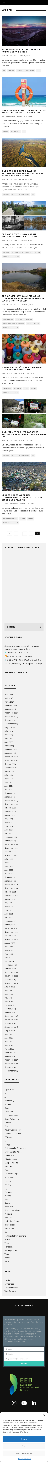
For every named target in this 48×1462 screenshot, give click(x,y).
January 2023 (10, 841)
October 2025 (10, 720)
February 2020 (10, 965)
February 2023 (10, 837)
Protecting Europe (11, 1221)
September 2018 (11, 1027)
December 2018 (11, 1016)
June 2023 (8, 822)
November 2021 (11, 888)
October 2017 (10, 1067)
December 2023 (11, 801)
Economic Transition (12, 1134)
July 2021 (8, 903)
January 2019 (9, 1012)
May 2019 (8, 998)
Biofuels (7, 1104)
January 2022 (10, 881)
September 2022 (11, 855)
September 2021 (11, 896)
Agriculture (8, 319)
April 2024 (8, 786)
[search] (40, 627)
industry (7, 1181)
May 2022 (8, 866)
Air (5, 1093)
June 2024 (8, 779)
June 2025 (8, 735)
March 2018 (9, 1049)
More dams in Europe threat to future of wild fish (22, 50)
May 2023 (8, 826)
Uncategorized (10, 1250)
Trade (26, 388)
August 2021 (9, 899)
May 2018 (8, 1042)
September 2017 (11, 1071)
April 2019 (8, 1001)
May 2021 (8, 910)
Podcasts (8, 1214)
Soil (6, 1232)
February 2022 (10, 877)
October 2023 (10, 808)
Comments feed (11, 1288)
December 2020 (11, 928)
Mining (7, 1199)
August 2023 (9, 815)
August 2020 (9, 943)
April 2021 (8, 914)
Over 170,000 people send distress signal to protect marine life (24, 111)
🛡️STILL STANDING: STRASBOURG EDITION (22, 660)
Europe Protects (11, 1163)
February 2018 (10, 1053)
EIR (4, 70)
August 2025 (9, 727)
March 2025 (9, 746)
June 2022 (8, 863)
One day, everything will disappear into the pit (23, 664)
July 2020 (8, 947)
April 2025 (8, 742)
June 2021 (8, 906)
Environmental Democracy (15, 1148)
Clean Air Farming (11, 1119)
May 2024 (8, 782)
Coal (6, 1126)
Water (19, 70)
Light (6, 1188)
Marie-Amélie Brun (10, 116)
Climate (7, 1123)
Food (6, 1170)
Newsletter (8, 1207)
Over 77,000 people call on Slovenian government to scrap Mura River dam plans (23, 173)
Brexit (6, 1108)
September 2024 (11, 768)
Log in (7, 1280)
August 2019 (9, 987)
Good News (9, 1177)
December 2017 (11, 1060)
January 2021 (9, 925)
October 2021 (10, 892)
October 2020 (10, 936)
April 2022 (8, 870)
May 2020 (8, 954)
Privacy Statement (24, 1459)
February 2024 (10, 793)
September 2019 (11, 983)
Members (8, 1192)
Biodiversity (9, 1101)
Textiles (7, 1239)
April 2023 (8, 830)
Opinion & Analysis (12, 1210)
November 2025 (11, 717)
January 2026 (10, 709)
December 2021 (11, 885)
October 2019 (10, 980)
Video (6, 1254)
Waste (29, 323)
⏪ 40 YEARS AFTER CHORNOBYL (18, 656)
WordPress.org (10, 1291)
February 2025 (10, 749)
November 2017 (11, 1064)
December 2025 (11, 713)
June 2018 (8, 1038)
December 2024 (11, 757)
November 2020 (11, 932)
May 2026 (8, 695)
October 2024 (10, 764)
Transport (8, 1247)
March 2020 (9, 961)
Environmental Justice (13, 1152)
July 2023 (8, 819)
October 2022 (10, 852)
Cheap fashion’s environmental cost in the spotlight (22, 368)
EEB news (8, 1137)
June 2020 (8, 950)
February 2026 (10, 705)
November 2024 (11, 760)
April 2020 (8, 958)
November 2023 (11, 804)
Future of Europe (11, 1174)
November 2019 (11, 976)
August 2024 (9, 771)
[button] (44, 1415)
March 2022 (9, 874)
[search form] (24, 627)
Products (8, 1218)
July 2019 (8, 991)
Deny (24, 1446)
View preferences (24, 1453)
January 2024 (10, 797)
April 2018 (8, 1045)
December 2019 (11, 972)
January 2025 (9, 753)
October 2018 (10, 1023)
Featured (8, 1166)
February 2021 (10, 921)
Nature (11, 70)
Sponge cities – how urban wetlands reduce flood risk (20, 235)
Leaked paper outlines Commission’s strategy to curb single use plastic (22, 497)
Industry (17, 388)
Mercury (7, 1196)
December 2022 (11, 844)
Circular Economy (10, 518)
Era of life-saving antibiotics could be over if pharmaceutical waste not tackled (23, 298)
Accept (24, 1439)
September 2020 (11, 939)
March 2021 (9, 917)
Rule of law (9, 1229)
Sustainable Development (22, 252)
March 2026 (9, 702)
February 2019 (10, 1009)
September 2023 (11, 812)
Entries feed (9, 1284)
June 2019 (8, 994)
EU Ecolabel (9, 1155)
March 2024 (9, 790)
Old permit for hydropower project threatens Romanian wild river (24, 434)
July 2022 (8, 859)
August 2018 (9, 1031)
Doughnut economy (12, 1130)
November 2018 (11, 1020)
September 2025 (11, 724)
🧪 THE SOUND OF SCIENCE (16, 653)
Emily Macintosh (9, 56)
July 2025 (8, 731)
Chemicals (20, 319)
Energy (7, 1145)
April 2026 (8, 698)
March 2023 (9, 833)
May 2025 (8, 738)
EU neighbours (10, 1159)
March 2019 (9, 1005)
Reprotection (9, 1225)
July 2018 (8, 1034)
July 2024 (8, 775)
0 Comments (29, 70)
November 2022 (11, 848)
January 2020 (10, 969)
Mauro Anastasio (10, 504)
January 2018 (9, 1056)
